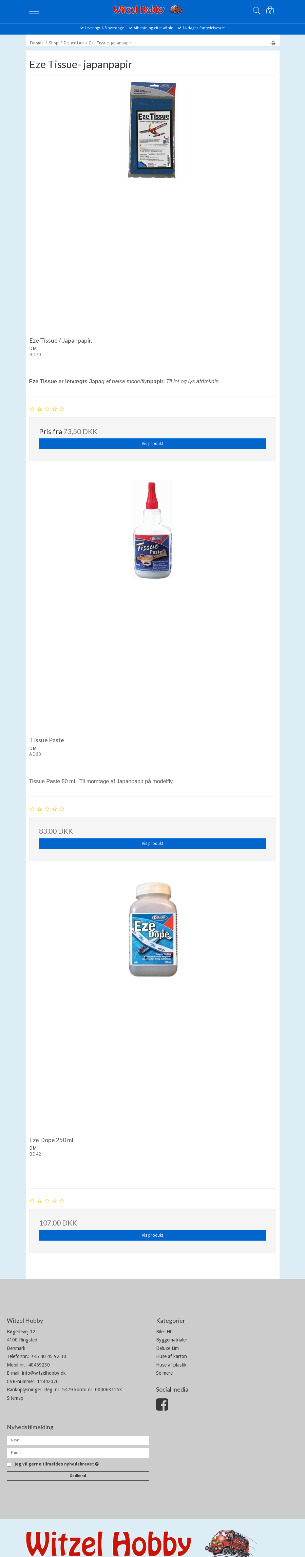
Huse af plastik (171, 1365)
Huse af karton (171, 1356)
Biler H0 (164, 1331)
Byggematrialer (171, 1339)
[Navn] (78, 1440)
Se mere (164, 1373)
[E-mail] (78, 1452)
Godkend (78, 1476)
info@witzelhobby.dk (44, 1373)
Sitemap (15, 1398)
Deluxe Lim (167, 1348)
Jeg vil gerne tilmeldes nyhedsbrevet (57, 1464)
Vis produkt (152, 443)
